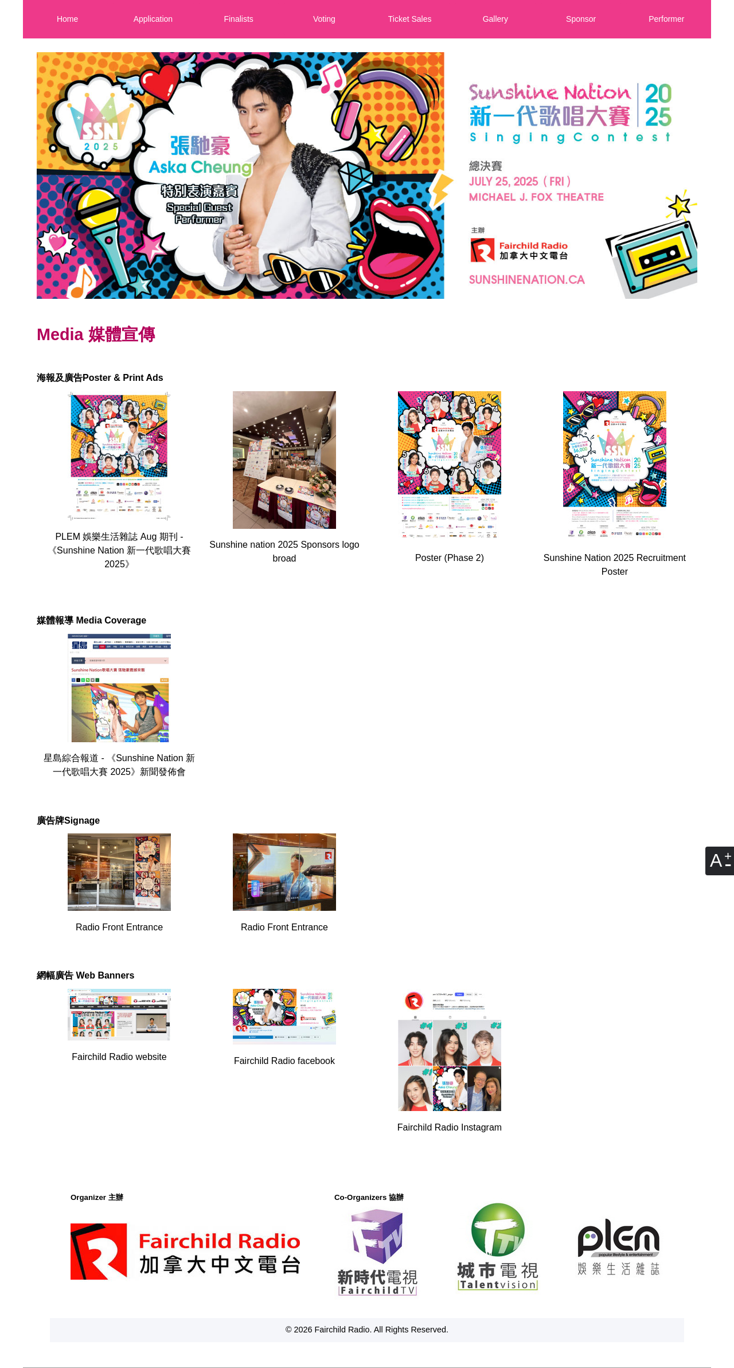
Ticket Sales (410, 19)
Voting (324, 19)
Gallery (495, 19)
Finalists (238, 19)
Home (67, 19)
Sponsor (581, 19)
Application (153, 19)
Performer (666, 19)
